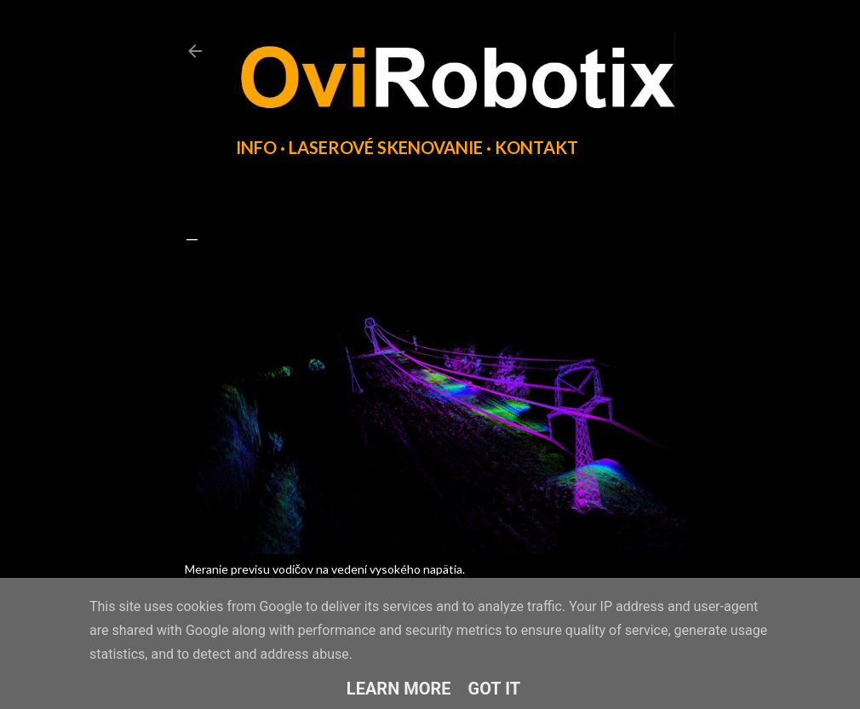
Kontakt (536, 147)
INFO (256, 147)
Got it (494, 688)
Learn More (399, 688)
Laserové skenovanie (386, 147)
